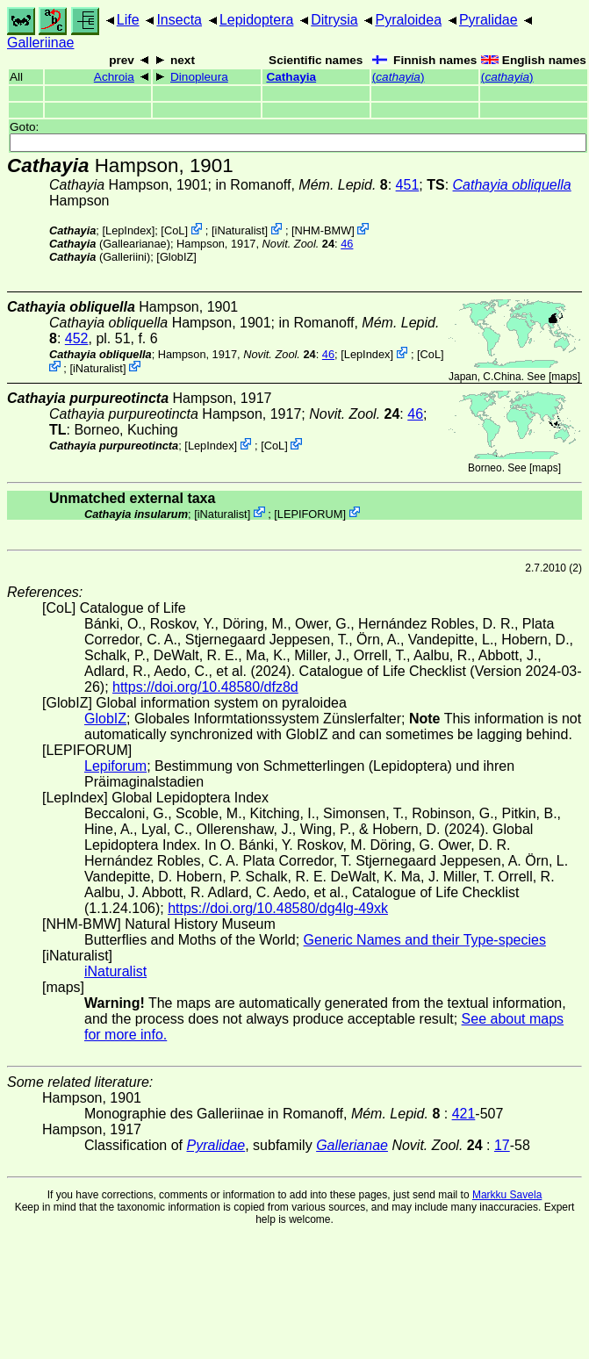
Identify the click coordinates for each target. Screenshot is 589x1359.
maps (564, 376)
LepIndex (128, 230)
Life (128, 19)
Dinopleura (199, 76)
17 (502, 1145)
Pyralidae (488, 19)
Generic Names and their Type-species (425, 939)
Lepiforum (115, 766)
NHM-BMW (323, 230)
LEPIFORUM (310, 513)
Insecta (179, 19)
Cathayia (291, 76)
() (398, 76)
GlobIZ (176, 256)
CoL (174, 230)
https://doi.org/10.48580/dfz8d (205, 687)
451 (408, 184)
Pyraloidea (408, 19)
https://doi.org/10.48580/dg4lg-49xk (278, 908)
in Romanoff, (301, 184)
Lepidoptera (256, 19)
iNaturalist (240, 230)
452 (77, 338)
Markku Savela (507, 1195)
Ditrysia (334, 19)
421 (464, 1113)
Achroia (114, 76)
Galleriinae (40, 42)
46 (347, 243)
